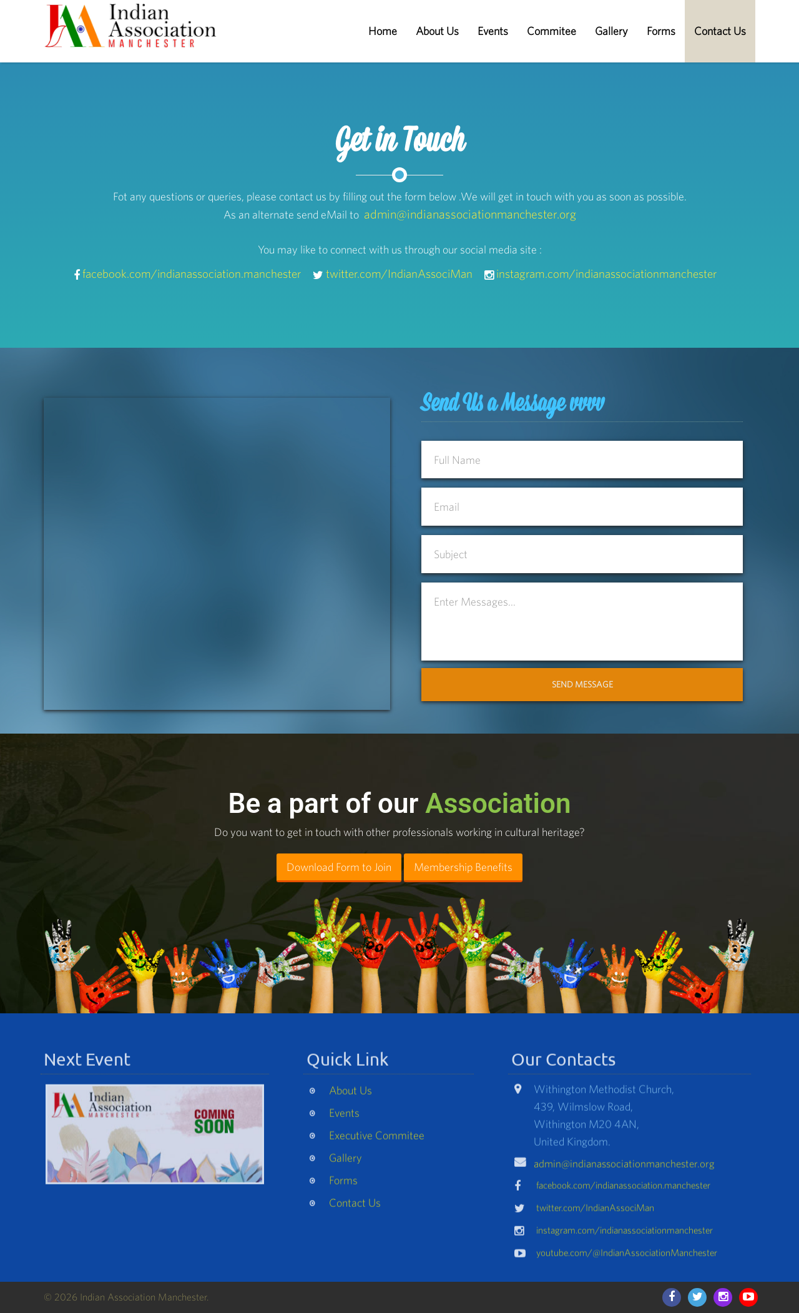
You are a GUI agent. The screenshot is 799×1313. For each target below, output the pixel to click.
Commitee (551, 30)
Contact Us (720, 30)
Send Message (582, 684)
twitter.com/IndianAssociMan (399, 273)
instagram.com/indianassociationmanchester (606, 273)
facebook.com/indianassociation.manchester (191, 273)
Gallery (611, 30)
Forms (661, 30)
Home (382, 30)
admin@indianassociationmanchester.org (470, 214)
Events (493, 30)
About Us (437, 30)
